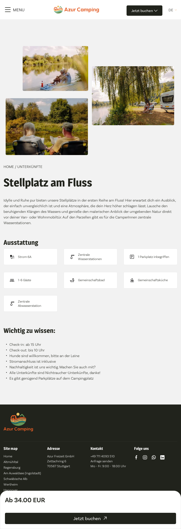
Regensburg (12, 467)
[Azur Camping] (76, 9)
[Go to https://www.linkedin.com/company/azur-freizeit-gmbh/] (162, 458)
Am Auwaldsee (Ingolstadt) (22, 473)
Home (9, 166)
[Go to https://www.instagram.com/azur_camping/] (145, 458)
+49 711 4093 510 (102, 456)
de (171, 10)
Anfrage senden (101, 461)
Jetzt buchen (144, 10)
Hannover (11, 490)
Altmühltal (11, 462)
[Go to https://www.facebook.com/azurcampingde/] (136, 458)
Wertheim (11, 484)
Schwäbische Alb (15, 479)
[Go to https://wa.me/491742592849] (154, 458)
